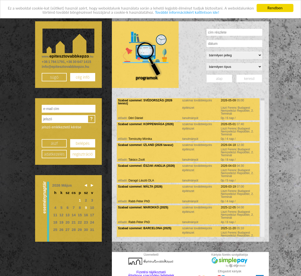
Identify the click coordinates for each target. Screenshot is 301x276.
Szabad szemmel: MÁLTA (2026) (140, 185)
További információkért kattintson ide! (187, 11)
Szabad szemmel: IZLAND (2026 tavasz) (145, 144)
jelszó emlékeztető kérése (61, 126)
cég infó (83, 76)
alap (219, 77)
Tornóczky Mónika (140, 138)
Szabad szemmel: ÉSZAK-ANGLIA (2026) (146, 165)
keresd (249, 77)
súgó (54, 76)
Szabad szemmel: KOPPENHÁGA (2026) (146, 123)
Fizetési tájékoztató (151, 271)
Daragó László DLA (141, 179)
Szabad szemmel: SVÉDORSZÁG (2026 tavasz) (145, 101)
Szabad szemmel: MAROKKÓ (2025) (143, 206)
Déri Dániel (136, 117)
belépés (83, 142)
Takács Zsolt (136, 158)
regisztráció (83, 153)
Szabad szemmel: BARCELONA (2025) (144, 227)
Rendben (275, 7)
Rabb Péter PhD (139, 200)
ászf (54, 142)
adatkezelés (54, 153)
